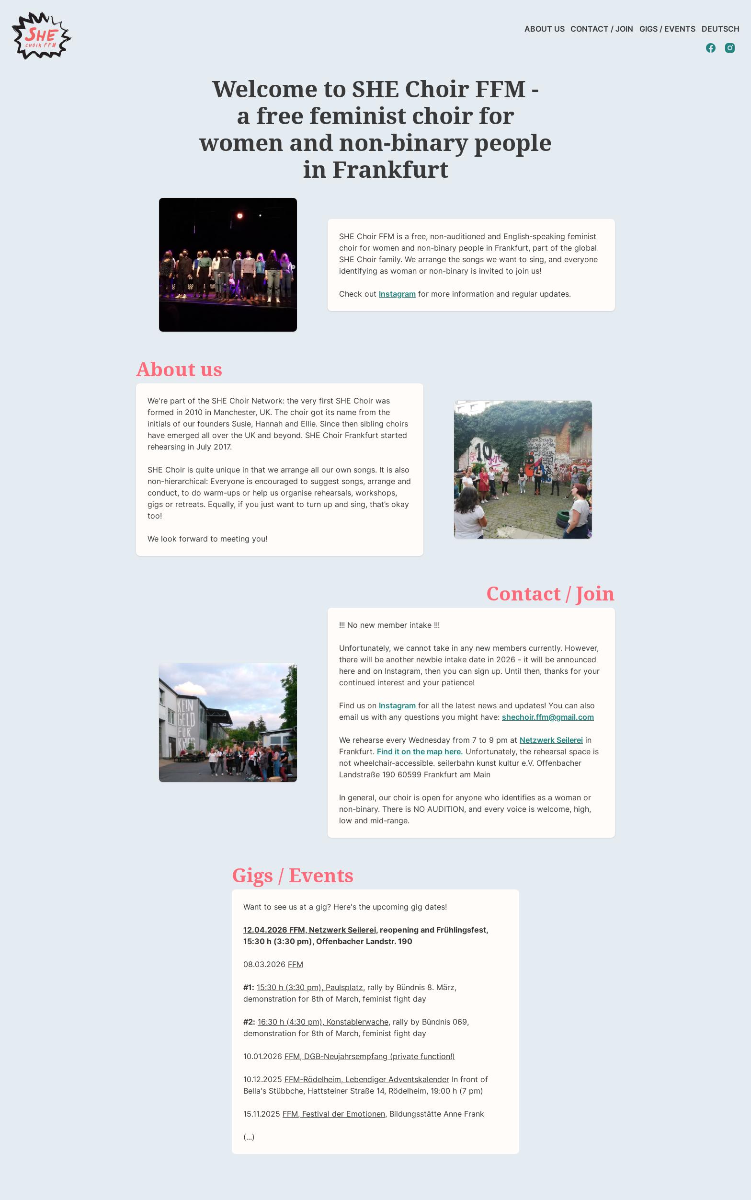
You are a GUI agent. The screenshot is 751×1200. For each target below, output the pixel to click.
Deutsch (721, 29)
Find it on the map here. (420, 751)
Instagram (397, 294)
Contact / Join (601, 29)
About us (544, 29)
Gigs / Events (667, 29)
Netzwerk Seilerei (551, 740)
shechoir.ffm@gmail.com (548, 717)
